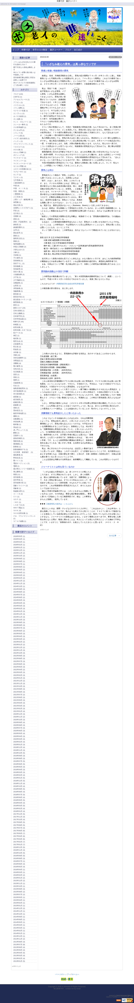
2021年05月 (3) (19, 700)
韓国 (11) (16, 474)
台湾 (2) (16, 230)
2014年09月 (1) (19, 917)
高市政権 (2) (18, 477)
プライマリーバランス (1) (23, 144)
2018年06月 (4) (19, 797)
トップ (16, 50)
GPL (128, 997)
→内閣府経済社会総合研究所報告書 (69, 284)
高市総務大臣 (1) (19, 483)
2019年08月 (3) (19, 758)
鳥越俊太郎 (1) (18, 491)
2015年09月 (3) (19, 889)
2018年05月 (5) (19, 800)
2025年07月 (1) (19, 564)
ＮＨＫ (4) (17, 510)
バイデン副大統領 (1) (21, 138)
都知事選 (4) (18, 455)
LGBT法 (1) (17, 97)
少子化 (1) (17, 277)
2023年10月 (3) (19, 620)
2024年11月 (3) (19, 583)
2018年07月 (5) (19, 795)
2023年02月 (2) (19, 642)
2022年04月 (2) (19, 670)
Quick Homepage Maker (123, 995)
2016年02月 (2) (19, 875)
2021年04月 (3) (19, 703)
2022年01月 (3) (19, 678)
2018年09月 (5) (19, 789)
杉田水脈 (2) (18, 327)
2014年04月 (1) (19, 925)
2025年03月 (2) (19, 575)
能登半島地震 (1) (19, 413)
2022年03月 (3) (19, 672)
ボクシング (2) (18, 155)
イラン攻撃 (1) (18, 108)
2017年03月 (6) (19, 839)
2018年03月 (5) (19, 806)
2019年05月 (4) (19, 767)
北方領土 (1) (18, 213)
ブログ (68, 50)
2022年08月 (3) (19, 658)
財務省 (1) (17, 447)
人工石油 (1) (18, 197)
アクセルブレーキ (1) (21, 100)
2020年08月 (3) (19, 725)
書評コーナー (56, 50)
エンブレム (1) (18, 113)
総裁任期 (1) (18, 402)
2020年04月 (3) (19, 736)
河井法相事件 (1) (19, 358)
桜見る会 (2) (18, 341)
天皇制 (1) (17, 255)
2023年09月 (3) (19, 622)
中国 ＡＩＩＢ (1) (20, 188)
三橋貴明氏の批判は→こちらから (59, 504)
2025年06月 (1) (19, 567)
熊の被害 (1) (18, 366)
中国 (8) (16, 186)
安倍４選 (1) (18, 272)
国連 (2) (16, 241)
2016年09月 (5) (19, 856)
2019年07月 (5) (19, 761)
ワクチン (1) (18, 177)
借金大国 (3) (18, 205)
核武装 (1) (17, 338)
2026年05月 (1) (19, 536)
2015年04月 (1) (19, 900)
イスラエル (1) (18, 105)
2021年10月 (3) (19, 686)
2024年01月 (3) (19, 611)
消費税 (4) (17, 363)
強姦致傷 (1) (18, 291)
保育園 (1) (17, 202)
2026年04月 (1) (19, 539)
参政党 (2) (17, 225)
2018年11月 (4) (19, 783)
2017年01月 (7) (19, 844)
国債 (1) (16, 236)
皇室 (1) (16, 374)
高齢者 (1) (17, 488)
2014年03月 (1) (19, 928)
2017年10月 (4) (19, 819)
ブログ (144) (18, 94)
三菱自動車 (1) (18, 183)
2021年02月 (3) (19, 708)
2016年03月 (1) (19, 872)
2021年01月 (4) (19, 711)
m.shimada (66, 987)
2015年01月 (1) (19, 906)
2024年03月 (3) (19, 606)
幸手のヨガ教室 (40, 50)
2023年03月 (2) (19, 639)
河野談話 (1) (18, 361)
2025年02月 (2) (19, 578)
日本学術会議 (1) (19, 319)
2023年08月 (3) (19, 625)
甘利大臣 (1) (18, 369)
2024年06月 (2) (19, 597)
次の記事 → (114, 536)
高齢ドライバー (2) (20, 486)
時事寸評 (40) (18, 322)
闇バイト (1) (18, 461)
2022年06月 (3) (19, 664)
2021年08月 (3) (19, 692)
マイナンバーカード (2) (22, 163)
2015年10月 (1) (19, 886)
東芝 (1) (16, 336)
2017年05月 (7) (19, 833)
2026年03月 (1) (19, 542)
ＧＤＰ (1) (17, 499)
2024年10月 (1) (19, 586)
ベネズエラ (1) (18, 147)
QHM (131, 997)
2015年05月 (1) (19, 897)
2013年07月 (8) (19, 944)
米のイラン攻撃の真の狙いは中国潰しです (24, 73)
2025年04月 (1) (19, 572)
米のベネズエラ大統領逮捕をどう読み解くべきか (24, 84)
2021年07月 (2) (19, 695)
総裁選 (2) (17, 405)
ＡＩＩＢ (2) (18, 494)
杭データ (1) (18, 333)
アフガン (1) (18, 102)
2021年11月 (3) (19, 683)
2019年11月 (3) (19, 750)
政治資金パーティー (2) (22, 299)
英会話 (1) (17, 427)
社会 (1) (16, 386)
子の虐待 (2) (18, 258)
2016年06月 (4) (19, 864)
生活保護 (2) (18, 372)
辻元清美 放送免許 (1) (23, 452)
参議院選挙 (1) (18, 227)
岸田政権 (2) (18, 288)
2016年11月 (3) (19, 850)
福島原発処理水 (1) (20, 388)
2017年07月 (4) (19, 828)
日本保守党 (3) (18, 316)
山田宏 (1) (17, 286)
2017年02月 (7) (19, 842)
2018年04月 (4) (19, 803)
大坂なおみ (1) (18, 250)
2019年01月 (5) (19, 778)
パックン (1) (18, 141)
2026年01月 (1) (19, 547)
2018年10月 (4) (19, 786)
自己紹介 (78, 50)
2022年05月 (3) (19, 667)
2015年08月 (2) (19, 892)
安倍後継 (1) (18, 266)
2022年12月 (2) (19, 647)
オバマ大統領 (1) (19, 116)
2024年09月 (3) (19, 589)
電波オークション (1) (21, 463)
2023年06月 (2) (19, 631)
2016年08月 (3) (19, 858)
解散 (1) (16, 433)
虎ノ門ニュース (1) (20, 430)
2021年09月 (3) (19, 689)
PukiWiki (114, 997)
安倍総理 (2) (18, 269)
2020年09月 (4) (19, 722)
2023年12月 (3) (19, 614)
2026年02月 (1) (19, 545)
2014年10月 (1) (19, 914)
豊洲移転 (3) (18, 444)
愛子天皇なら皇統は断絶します (24, 68)
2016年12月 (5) (19, 847)
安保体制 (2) (18, 261)
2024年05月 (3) (19, 600)
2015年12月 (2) (19, 881)
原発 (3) (16, 219)
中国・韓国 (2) (18, 191)
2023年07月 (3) (19, 628)
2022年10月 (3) (19, 653)
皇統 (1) (16, 377)
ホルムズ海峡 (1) (19, 152)
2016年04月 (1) (19, 870)
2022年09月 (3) (19, 656)
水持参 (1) (17, 352)
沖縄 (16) (16, 355)
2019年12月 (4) (19, 747)
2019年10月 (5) (19, 753)
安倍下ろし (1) (18, 263)
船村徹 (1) (17, 424)
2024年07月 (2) (19, 595)
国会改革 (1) (18, 233)
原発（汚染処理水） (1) (22, 222)
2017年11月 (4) (19, 817)
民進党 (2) (17, 349)
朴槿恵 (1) (17, 325)
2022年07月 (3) (19, 661)
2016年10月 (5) (19, 853)
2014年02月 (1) (19, 931)
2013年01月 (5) (19, 961)
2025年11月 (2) (19, 553)
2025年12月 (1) (19, 550)
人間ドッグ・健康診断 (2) (23, 199)
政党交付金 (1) (18, 297)
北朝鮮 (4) (17, 216)
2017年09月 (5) (19, 822)
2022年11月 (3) (19, 650)
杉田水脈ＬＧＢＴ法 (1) (22, 330)
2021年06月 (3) (19, 697)
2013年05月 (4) (19, 950)
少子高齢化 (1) (18, 280)
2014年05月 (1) (19, 922)
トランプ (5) (18, 133)
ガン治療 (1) (18, 119)
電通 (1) (16, 466)
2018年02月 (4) (19, 808)
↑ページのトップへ (62, 974)
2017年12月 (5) (19, 814)
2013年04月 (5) (19, 953)
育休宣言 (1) (18, 410)
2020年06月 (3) (19, 731)
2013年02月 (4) (19, 958)
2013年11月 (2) (19, 939)
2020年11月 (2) (19, 717)
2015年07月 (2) (19, 894)
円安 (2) (16, 211)
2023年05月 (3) (19, 634)
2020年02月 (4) (19, 742)
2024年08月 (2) (19, 592)
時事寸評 (26, 50)
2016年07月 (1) (19, 861)
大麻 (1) (16, 252)
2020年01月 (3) (19, 745)
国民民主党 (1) (18, 238)
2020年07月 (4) (19, 728)
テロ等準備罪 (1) (19, 127)
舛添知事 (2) (18, 422)
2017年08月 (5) (19, 825)
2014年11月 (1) (19, 911)
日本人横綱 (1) (18, 313)
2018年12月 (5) (19, 781)
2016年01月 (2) (19, 878)
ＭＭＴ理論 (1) (18, 508)
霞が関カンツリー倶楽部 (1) (24, 469)
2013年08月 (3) (19, 942)
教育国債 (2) (18, 302)
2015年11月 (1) (19, 883)
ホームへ (75, 974)
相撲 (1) (16, 380)
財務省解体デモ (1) (20, 449)
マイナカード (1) (19, 158)
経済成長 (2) (18, 399)
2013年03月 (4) (19, 955)
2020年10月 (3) (19, 720)
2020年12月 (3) (19, 714)
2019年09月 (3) (19, 756)
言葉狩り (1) (18, 436)
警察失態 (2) (18, 441)
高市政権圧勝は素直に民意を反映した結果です (24, 79)
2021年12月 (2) (19, 681)
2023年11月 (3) (19, 617)
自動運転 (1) (18, 419)
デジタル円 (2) (18, 130)
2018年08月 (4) (19, 792)
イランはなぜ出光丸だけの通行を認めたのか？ (24, 63)
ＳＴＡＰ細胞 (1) (19, 521)
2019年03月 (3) (19, 772)
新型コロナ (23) (19, 308)
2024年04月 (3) (19, 603)
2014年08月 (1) (19, 919)
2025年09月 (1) (19, 559)
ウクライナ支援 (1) (20, 111)
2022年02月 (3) (19, 675)
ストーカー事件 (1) (20, 125)
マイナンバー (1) (19, 161)
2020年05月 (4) (19, 733)
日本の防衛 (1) (18, 311)
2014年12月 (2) (19, 908)
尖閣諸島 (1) (18, 283)
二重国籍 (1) (18, 194)
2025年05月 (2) (19, 570)
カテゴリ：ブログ (115, 57)
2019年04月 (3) (19, 770)
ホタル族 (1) (18, 150)
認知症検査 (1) (18, 438)
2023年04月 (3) (19, 636)
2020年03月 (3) (19, 739)
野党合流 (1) (18, 458)
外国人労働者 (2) (19, 247)
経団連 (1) (17, 397)
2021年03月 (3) (19, 706)
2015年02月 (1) (19, 903)
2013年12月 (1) (19, 936)
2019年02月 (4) (19, 775)
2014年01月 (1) (19, 933)
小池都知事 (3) (18, 274)
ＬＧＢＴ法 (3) (18, 505)
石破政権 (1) (18, 383)
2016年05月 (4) (19, 867)
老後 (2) (16, 408)
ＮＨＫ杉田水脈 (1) (20, 513)
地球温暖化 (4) (18, 244)
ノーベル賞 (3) (18, 136)
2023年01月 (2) (19, 645)
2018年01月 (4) (19, 811)
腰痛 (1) (16, 416)
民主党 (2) (17, 347)
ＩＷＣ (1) (17, 502)
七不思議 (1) (18, 180)
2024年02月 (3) (19, 608)
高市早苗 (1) (18, 480)
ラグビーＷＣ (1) (19, 172)
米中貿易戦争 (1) (19, 391)
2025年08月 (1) (19, 561)
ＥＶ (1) (16, 497)
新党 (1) (16, 305)
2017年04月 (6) (19, 836)
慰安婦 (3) (17, 294)
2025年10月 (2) (19, 556)
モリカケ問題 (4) (19, 166)
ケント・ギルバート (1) (22, 122)
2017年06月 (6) (19, 831)
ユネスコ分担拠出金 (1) (22, 169)
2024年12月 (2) (19, 581)
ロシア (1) (17, 175)
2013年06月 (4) (19, 947)
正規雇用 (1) (18, 344)
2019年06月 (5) (19, 764)
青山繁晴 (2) (18, 472)
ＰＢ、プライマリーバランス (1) (24, 517)
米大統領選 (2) (18, 394)
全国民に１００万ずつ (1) (23, 208)
